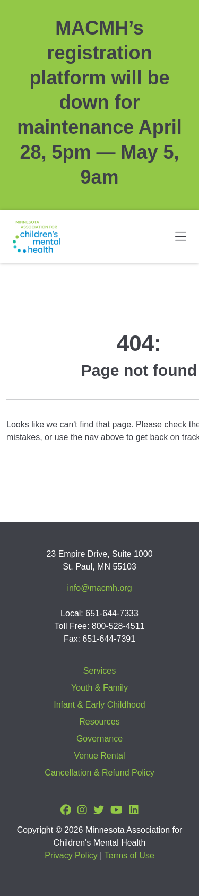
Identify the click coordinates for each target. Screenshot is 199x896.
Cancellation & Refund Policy (99, 772)
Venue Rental (99, 755)
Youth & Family (99, 687)
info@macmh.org (99, 587)
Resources (99, 721)
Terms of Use (129, 855)
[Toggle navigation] (180, 236)
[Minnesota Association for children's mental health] (36, 237)
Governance (99, 738)
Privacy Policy (71, 855)
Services (99, 670)
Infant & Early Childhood (99, 704)
